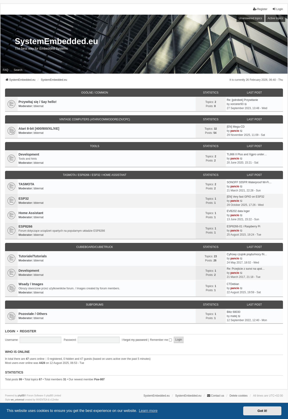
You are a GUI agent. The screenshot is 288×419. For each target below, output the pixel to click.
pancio (234, 130)
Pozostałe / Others (33, 314)
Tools (94, 146)
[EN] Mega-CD (236, 126)
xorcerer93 (236, 104)
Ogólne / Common (94, 92)
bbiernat (38, 106)
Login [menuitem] (277, 9)
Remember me (161, 339)
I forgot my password (134, 339)
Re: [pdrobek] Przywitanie (242, 100)
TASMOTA (26, 184)
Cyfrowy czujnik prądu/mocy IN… (247, 254)
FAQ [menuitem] (5, 70)
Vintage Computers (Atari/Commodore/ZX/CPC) (94, 119)
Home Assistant (31, 213)
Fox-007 (99, 379)
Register (28, 331)
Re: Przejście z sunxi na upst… (246, 268)
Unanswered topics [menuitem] (250, 18)
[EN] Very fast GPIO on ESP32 (245, 196)
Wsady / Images (31, 284)
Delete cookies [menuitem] (238, 395)
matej (233, 316)
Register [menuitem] (260, 9)
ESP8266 (25, 226)
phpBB (21, 395)
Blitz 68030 (233, 312)
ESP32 (24, 198)
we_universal (17, 399)
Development (29, 154)
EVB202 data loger (238, 211)
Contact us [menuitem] (215, 395)
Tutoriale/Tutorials (33, 256)
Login (10, 331)
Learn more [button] (148, 411)
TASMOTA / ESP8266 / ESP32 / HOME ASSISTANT (94, 175)
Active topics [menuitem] (275, 18)
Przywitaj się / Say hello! (37, 102)
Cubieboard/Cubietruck (94, 247)
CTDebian (233, 284)
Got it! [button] (262, 411)
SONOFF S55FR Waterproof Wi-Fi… (249, 182)
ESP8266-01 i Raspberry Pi (243, 226)
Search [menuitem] (18, 70)
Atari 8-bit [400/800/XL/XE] (39, 128)
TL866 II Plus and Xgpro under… (247, 154)
